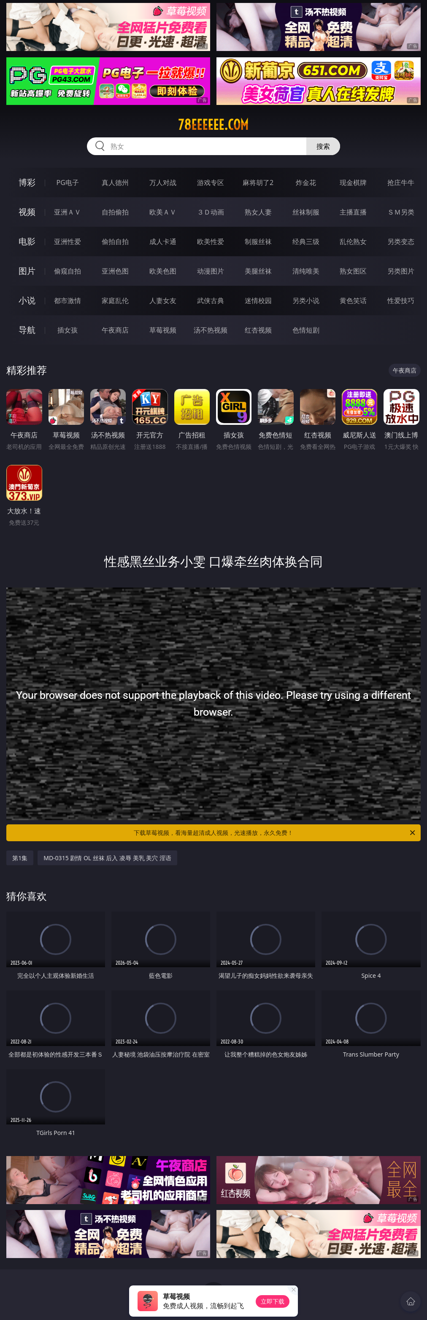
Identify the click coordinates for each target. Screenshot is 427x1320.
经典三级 (305, 241)
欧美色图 (162, 271)
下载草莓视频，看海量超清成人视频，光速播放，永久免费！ (275, 833)
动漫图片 (210, 271)
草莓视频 (162, 330)
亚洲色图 (115, 271)
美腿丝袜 (258, 271)
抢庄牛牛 (400, 182)
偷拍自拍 (115, 241)
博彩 (27, 182)
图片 (27, 270)
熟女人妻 (258, 212)
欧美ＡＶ (162, 212)
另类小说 (305, 300)
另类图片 (400, 271)
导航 (27, 329)
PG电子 (67, 182)
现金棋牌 (353, 182)
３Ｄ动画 (210, 212)
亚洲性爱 (67, 241)
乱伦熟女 (353, 241)
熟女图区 (353, 271)
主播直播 (353, 212)
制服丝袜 (258, 241)
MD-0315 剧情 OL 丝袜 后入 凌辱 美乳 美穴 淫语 (107, 858)
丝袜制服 (305, 212)
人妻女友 (162, 300)
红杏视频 (258, 330)
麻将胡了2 (258, 182)
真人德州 (115, 182)
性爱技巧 (400, 300)
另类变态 (400, 241)
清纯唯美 (305, 271)
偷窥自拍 (67, 271)
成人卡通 (162, 241)
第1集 (19, 858)
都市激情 (67, 300)
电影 (27, 241)
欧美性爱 (210, 241)
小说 (27, 300)
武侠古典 (210, 300)
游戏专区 (210, 182)
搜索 (323, 146)
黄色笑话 (353, 300)
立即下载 (272, 1301)
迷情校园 (258, 300)
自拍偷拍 (115, 212)
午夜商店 (115, 330)
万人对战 (162, 182)
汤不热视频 (210, 330)
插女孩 (67, 330)
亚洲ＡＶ (67, 212)
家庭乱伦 (115, 300)
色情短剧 (305, 330)
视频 (27, 211)
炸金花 (306, 182)
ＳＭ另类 (400, 212)
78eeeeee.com (213, 124)
